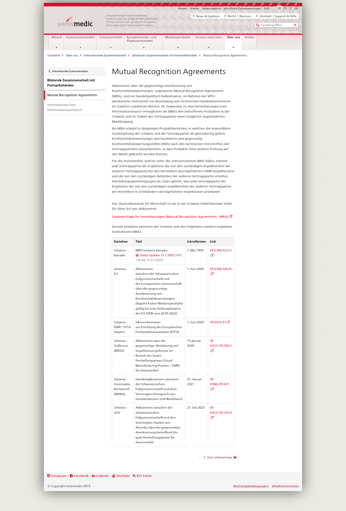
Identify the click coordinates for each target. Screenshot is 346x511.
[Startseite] (110, 20)
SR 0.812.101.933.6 (221, 410)
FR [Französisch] (285, 8)
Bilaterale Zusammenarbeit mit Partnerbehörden (164, 55)
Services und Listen (208, 37)
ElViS (267, 8)
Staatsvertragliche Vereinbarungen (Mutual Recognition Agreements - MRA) (170, 216)
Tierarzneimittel (110, 37)
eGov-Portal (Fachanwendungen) (242, 8)
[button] (258, 25)
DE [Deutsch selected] (279, 8)
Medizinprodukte (178, 37)
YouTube (123, 476)
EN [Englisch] (296, 8)
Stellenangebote (211, 8)
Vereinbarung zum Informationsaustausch (64, 107)
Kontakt (182, 8)
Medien (194, 8)
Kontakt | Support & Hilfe (276, 16)
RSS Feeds (144, 476)
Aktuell (56, 37)
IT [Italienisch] (290, 8)
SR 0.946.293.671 (219, 381)
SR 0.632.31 (218, 322)
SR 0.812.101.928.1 (221, 343)
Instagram (59, 476)
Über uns (234, 38)
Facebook (81, 476)
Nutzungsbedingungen (251, 486)
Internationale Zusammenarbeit (105, 55)
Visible (249, 37)
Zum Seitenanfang (219, 457)
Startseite (53, 55)
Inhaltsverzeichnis (285, 486)
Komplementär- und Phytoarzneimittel (141, 38)
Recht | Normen (238, 16)
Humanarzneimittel (80, 37)
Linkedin (102, 476)
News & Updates (206, 16)
